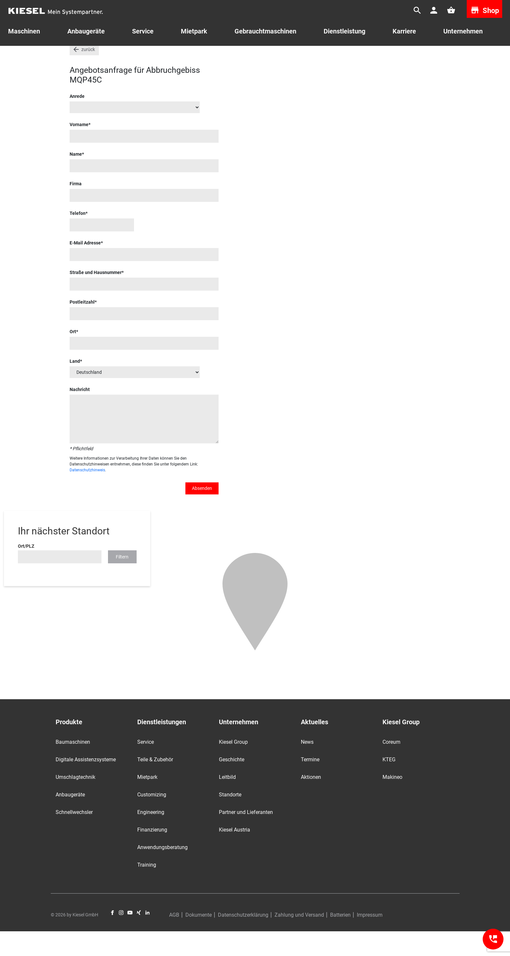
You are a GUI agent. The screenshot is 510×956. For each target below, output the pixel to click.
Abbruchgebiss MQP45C (300, 55)
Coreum (391, 767)
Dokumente (198, 939)
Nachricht (80, 414)
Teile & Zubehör (155, 784)
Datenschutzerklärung (243, 939)
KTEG (389, 784)
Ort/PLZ (26, 570)
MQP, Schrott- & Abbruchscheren (234, 55)
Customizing (151, 819)
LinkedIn (147, 937)
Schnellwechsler (74, 837)
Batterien (340, 939)
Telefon (78, 238)
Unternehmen (463, 31)
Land (75, 385)
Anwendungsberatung (162, 872)
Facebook (112, 937)
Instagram (121, 937)
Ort (73, 356)
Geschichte (231, 784)
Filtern (122, 581)
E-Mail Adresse (85, 267)
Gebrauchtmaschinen (110, 55)
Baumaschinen (73, 767)
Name (76, 178)
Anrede (77, 121)
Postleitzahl (82, 326)
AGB (174, 939)
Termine (310, 784)
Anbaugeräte (70, 819)
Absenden (202, 513)
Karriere (404, 31)
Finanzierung (152, 854)
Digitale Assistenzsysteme (86, 784)
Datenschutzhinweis (87, 494)
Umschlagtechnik (75, 802)
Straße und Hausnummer (96, 297)
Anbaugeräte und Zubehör (166, 55)
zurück (88, 74)
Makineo (392, 802)
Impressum (369, 939)
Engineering (150, 837)
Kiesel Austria (234, 854)
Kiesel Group (233, 767)
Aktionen (311, 802)
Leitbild (227, 802)
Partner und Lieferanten (246, 837)
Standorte (230, 819)
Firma (76, 208)
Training (146, 889)
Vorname (79, 149)
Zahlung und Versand (299, 939)
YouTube (130, 937)
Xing (138, 937)
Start (75, 55)
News (307, 767)
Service (143, 31)
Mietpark (194, 31)
